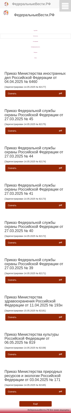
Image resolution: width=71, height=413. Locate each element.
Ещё (35, 404)
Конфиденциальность (35, 46)
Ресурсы (35, 52)
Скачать (35, 93)
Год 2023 (35, 30)
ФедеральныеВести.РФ (27, 4)
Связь (35, 57)
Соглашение (35, 41)
